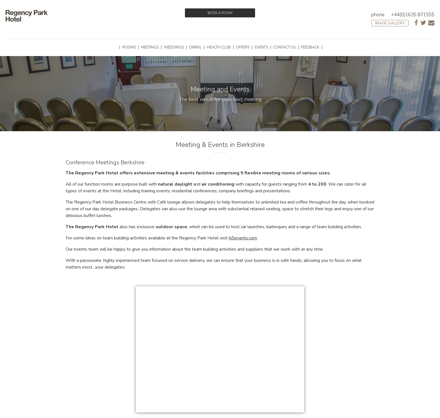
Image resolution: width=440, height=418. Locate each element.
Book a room (220, 13)
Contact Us (284, 47)
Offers (242, 47)
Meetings (150, 47)
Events (261, 47)
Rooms (129, 47)
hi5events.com (243, 238)
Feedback (310, 47)
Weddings (174, 47)
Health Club (219, 47)
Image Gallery (390, 23)
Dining (195, 47)
